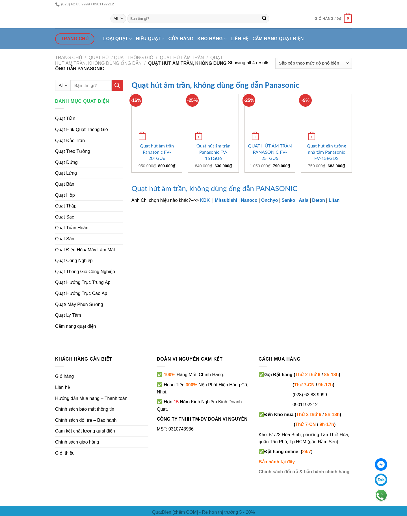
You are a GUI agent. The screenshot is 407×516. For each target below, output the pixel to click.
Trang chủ (68, 57)
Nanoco (249, 200)
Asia (303, 200)
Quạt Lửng (66, 173)
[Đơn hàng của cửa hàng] (313, 63)
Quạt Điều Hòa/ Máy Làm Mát (85, 249)
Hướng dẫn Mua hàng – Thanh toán (91, 398)
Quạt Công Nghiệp (74, 260)
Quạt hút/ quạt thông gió (121, 57)
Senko (288, 200)
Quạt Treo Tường (72, 151)
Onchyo (269, 200)
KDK (205, 200)
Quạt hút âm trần (182, 57)
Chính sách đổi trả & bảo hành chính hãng (304, 471)
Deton (318, 200)
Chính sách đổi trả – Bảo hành (85, 420)
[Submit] (264, 18)
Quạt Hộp (65, 195)
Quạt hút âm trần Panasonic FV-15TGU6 (213, 152)
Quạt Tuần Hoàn (71, 227)
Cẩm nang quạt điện (278, 38)
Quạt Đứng (66, 162)
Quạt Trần (65, 118)
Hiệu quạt (150, 39)
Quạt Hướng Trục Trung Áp (83, 282)
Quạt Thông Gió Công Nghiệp (85, 271)
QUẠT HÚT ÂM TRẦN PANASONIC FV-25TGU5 (270, 152)
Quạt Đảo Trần (70, 140)
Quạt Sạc (64, 217)
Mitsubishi (226, 200)
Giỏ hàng (64, 376)
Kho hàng (211, 39)
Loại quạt (117, 39)
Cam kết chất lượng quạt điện (85, 431)
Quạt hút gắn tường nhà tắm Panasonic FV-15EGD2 (326, 152)
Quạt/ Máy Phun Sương (79, 304)
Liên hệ (240, 38)
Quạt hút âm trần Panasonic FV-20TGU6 (157, 152)
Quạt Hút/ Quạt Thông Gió (81, 129)
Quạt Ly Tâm (68, 315)
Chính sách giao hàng (77, 442)
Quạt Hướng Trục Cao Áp (81, 293)
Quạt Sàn (64, 238)
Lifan (334, 200)
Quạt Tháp (65, 206)
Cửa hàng (181, 38)
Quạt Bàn (64, 184)
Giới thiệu (65, 453)
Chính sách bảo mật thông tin (84, 409)
